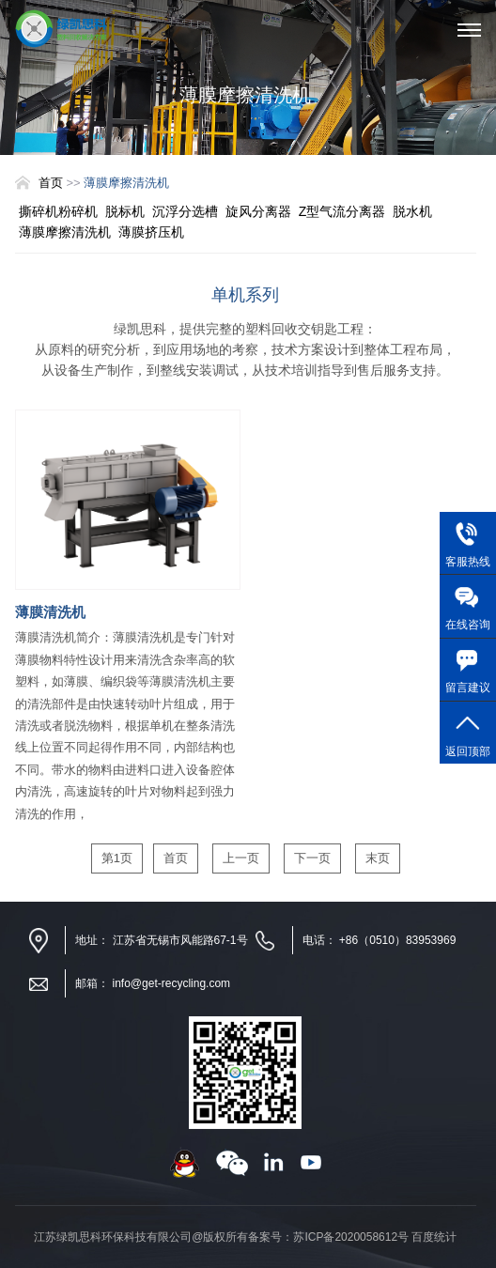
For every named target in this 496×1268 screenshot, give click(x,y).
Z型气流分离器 (342, 211)
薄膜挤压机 (151, 232)
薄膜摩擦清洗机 (65, 232)
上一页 (241, 858)
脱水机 (412, 211)
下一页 (312, 858)
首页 (51, 183)
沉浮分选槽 (185, 211)
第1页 (116, 858)
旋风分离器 (258, 211)
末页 (377, 858)
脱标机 (125, 211)
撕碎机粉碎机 (58, 211)
